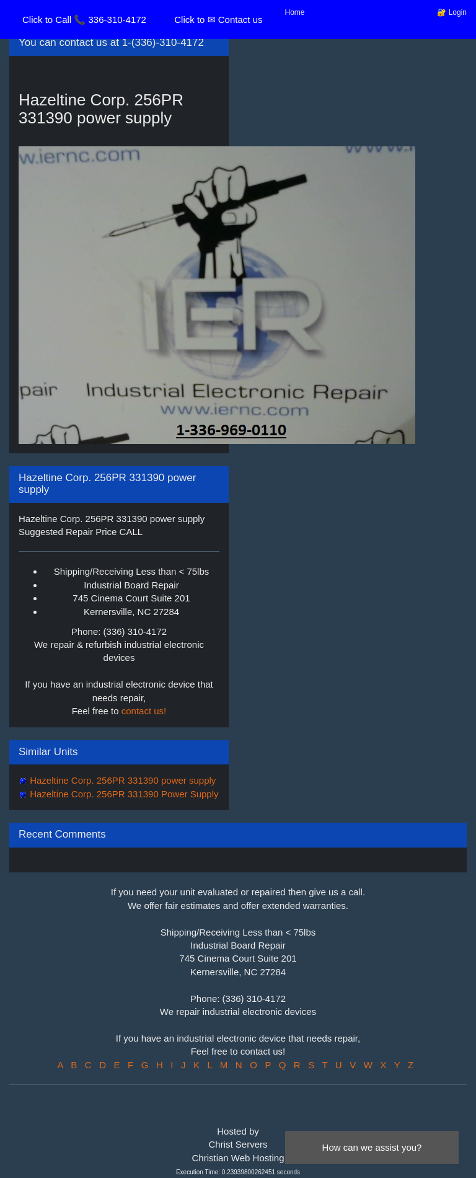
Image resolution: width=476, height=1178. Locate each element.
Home (295, 12)
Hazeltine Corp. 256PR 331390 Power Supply (123, 794)
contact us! (144, 711)
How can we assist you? (372, 1147)
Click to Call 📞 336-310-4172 (84, 19)
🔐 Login (452, 12)
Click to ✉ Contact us (218, 19)
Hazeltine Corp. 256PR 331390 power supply (121, 780)
